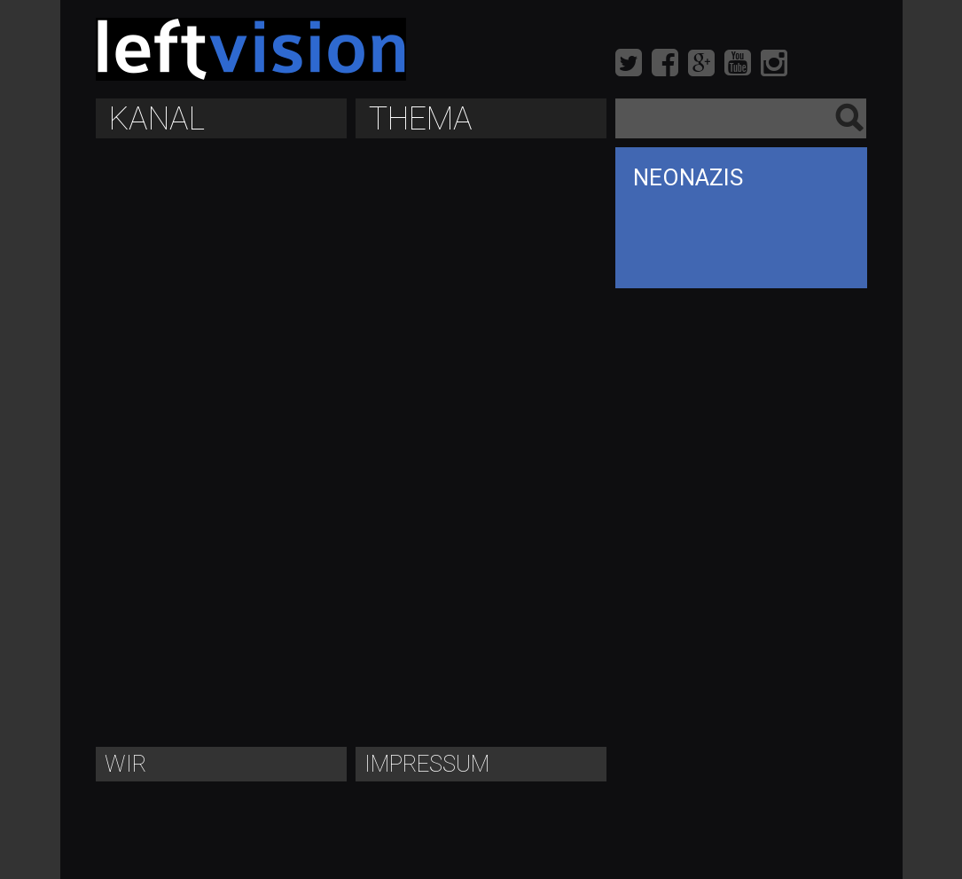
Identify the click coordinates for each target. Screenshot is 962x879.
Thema (421, 118)
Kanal (157, 118)
